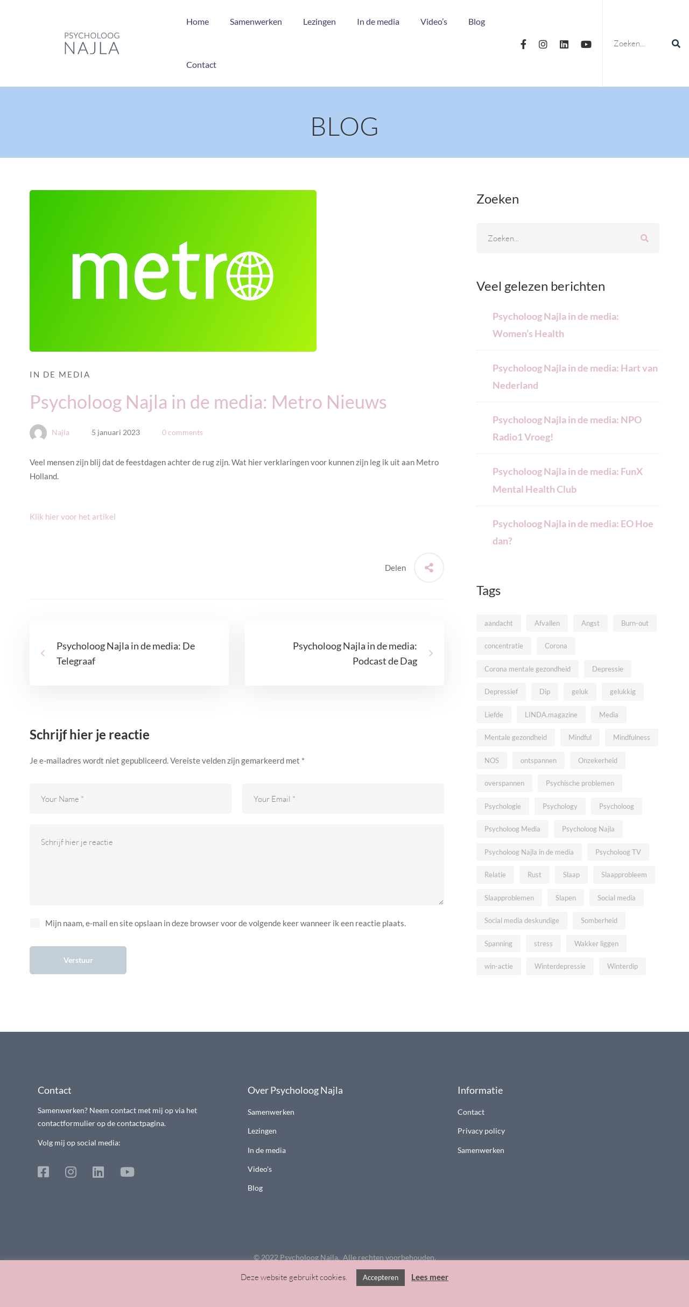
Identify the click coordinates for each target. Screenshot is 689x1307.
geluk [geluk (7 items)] (580, 691)
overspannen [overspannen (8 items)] (504, 783)
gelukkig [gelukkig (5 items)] (623, 691)
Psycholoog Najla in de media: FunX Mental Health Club (568, 479)
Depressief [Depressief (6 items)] (501, 691)
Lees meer (429, 1277)
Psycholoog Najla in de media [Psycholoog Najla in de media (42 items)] (529, 852)
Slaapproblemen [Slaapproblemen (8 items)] (509, 897)
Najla (49, 432)
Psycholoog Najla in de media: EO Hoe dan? (573, 532)
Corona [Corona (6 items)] (556, 645)
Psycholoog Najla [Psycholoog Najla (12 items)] (588, 828)
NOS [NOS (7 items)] (491, 760)
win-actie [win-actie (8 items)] (498, 966)
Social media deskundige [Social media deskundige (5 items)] (521, 920)
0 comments (182, 432)
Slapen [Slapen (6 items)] (566, 897)
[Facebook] (523, 43)
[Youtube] (586, 43)
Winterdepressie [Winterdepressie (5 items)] (560, 966)
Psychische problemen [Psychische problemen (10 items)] (580, 783)
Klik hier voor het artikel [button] (73, 516)
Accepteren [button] (380, 1277)
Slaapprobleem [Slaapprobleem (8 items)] (624, 874)
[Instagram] (543, 43)
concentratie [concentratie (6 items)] (503, 645)
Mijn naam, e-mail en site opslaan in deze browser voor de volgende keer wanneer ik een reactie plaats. (225, 923)
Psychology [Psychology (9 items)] (560, 806)
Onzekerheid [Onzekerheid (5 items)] (597, 760)
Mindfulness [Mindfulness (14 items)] (631, 737)
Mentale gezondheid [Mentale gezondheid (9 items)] (515, 737)
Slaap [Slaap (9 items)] (571, 874)
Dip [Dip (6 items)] (544, 691)
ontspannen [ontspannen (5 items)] (539, 760)
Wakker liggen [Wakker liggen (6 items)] (596, 943)
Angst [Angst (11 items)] (590, 623)
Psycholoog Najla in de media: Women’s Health (556, 324)
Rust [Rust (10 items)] (535, 874)
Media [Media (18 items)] (608, 714)
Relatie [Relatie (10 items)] (495, 874)
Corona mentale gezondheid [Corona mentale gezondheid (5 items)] (527, 669)
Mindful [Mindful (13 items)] (580, 737)
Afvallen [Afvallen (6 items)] (547, 623)
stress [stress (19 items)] (543, 943)
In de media (60, 374)
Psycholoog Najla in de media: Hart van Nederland (575, 376)
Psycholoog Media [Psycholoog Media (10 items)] (512, 828)
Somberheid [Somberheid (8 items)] (599, 920)
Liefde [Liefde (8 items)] (493, 714)
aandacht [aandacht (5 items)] (498, 623)
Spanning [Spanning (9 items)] (498, 943)
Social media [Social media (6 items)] (616, 897)
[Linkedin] (564, 43)
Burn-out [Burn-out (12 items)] (635, 623)
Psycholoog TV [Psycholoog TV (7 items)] (618, 852)
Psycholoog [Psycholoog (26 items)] (616, 806)
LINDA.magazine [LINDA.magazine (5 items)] (551, 714)
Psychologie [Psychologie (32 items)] (502, 806)
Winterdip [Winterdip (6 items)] (622, 966)
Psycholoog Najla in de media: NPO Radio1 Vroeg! (567, 428)
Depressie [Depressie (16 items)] (607, 669)
